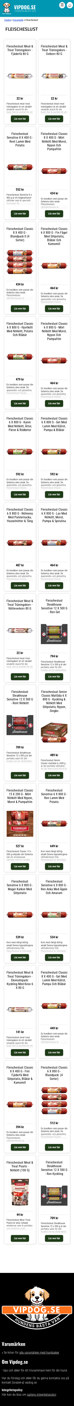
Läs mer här (20, 118)
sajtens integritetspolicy (41, 1394)
